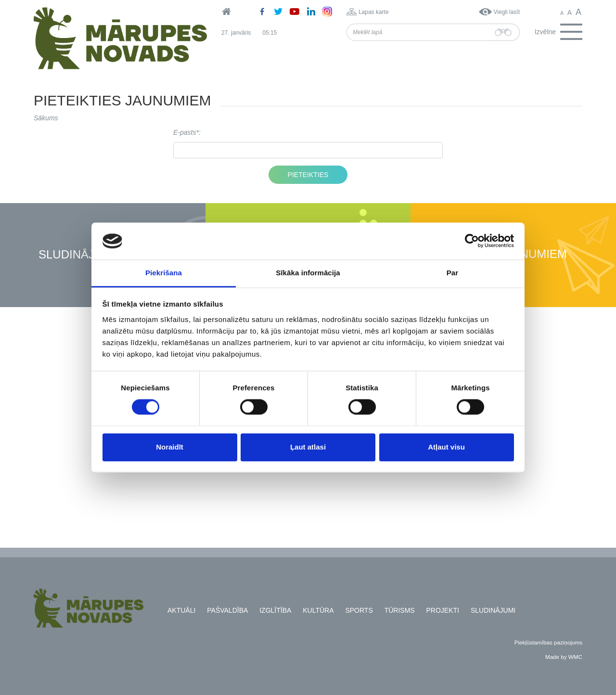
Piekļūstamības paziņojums (548, 642)
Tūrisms (400, 610)
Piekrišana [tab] (163, 273)
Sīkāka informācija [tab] (308, 273)
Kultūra (318, 610)
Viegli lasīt (507, 12)
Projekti (442, 610)
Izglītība (275, 610)
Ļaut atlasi (308, 447)
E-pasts (184, 132)
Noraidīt (169, 447)
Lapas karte (374, 12)
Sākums (46, 118)
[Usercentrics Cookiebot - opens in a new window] (472, 241)
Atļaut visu (446, 447)
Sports (358, 610)
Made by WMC (563, 657)
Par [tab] (453, 273)
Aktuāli (181, 610)
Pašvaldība (227, 610)
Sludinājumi (77, 255)
